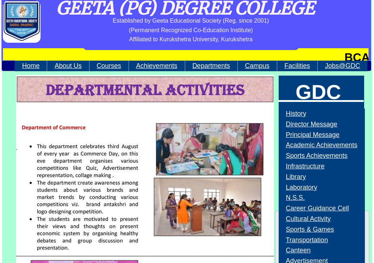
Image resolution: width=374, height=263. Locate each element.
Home (30, 65)
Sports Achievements (317, 155)
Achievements (157, 65)
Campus (257, 65)
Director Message (311, 124)
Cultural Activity (308, 218)
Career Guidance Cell (317, 208)
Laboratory (301, 187)
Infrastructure (305, 166)
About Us (67, 65)
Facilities (297, 65)
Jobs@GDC (342, 65)
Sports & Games (310, 229)
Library (296, 176)
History (296, 113)
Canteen (298, 250)
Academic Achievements (322, 145)
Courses (109, 65)
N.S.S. (295, 197)
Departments (211, 65)
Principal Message (313, 134)
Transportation (307, 240)
